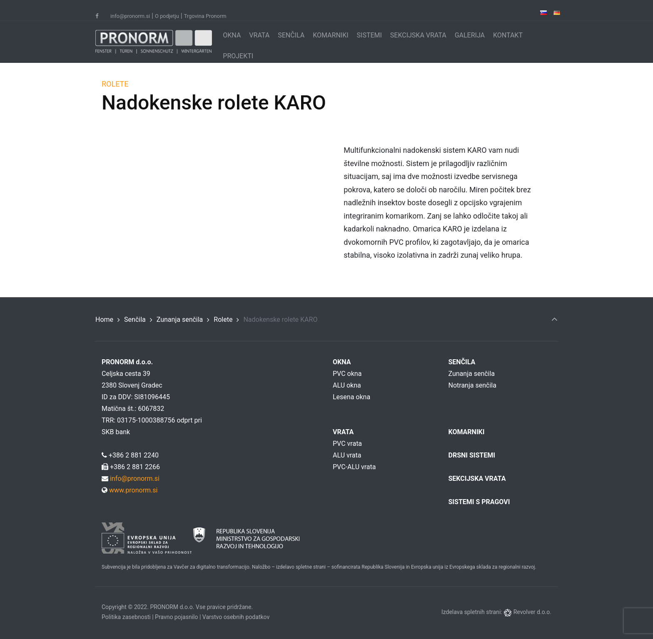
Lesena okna (351, 397)
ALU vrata (347, 455)
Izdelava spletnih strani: (472, 612)
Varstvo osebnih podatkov (235, 617)
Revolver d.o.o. (532, 612)
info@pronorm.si (130, 16)
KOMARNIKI (330, 35)
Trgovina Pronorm (205, 16)
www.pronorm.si (132, 490)
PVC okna (347, 374)
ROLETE (88, 84)
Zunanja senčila (180, 319)
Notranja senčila (472, 385)
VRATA (259, 35)
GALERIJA (470, 35)
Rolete (223, 319)
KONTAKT (508, 35)
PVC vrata (347, 444)
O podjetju (167, 16)
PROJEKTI (238, 56)
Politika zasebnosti (126, 617)
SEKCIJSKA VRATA (418, 35)
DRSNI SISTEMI (472, 455)
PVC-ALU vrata (354, 467)
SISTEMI (369, 35)
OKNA (232, 35)
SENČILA (291, 35)
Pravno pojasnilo (176, 617)
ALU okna (347, 385)
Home (104, 319)
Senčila (135, 319)
